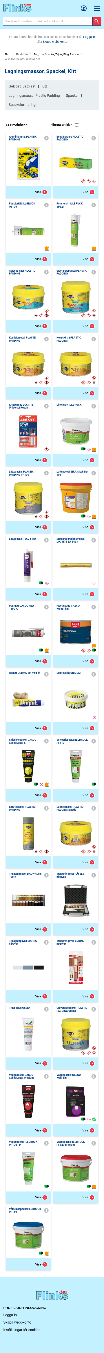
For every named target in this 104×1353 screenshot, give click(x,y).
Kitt (44, 86)
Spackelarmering (22, 105)
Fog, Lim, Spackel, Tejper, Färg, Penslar (56, 54)
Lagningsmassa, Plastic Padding (34, 95)
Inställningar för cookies (21, 1330)
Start (7, 54)
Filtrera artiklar (65, 125)
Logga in (10, 1315)
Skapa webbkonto (17, 1322)
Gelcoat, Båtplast (22, 86)
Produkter (22, 54)
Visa (41, 192)
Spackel (72, 95)
